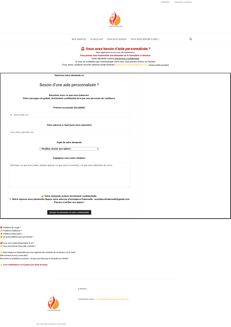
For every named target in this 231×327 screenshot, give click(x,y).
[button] (190, 39)
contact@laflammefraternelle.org (111, 299)
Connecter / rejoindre (183, 2)
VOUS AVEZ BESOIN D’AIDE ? (145, 39)
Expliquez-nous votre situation (69, 158)
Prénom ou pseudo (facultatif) (69, 107)
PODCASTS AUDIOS (117, 39)
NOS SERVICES (79, 39)
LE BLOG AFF (96, 39)
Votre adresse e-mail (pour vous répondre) (69, 125)
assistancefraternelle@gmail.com (131, 64)
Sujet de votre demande (69, 142)
